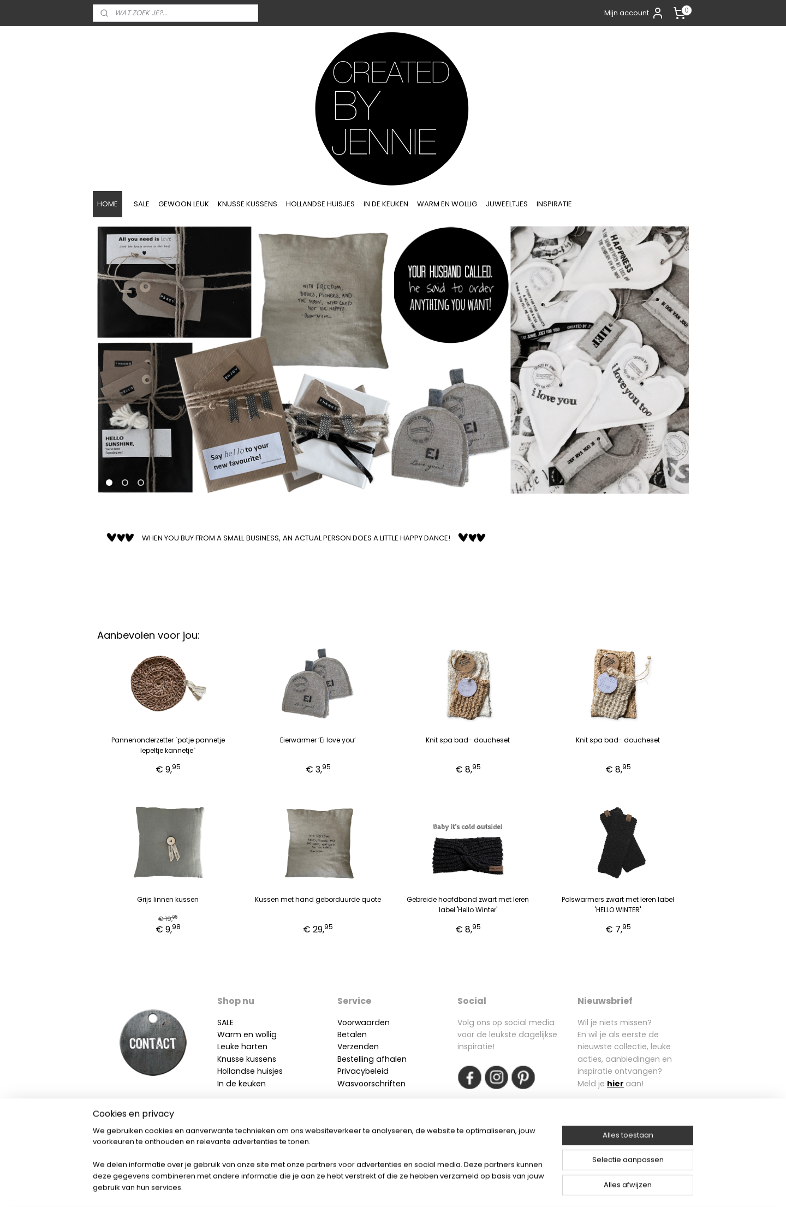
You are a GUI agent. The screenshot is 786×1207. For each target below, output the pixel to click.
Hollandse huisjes (250, 1071)
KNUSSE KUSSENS (247, 204)
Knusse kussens (246, 1059)
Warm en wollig (247, 1034)
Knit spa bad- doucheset (468, 740)
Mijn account (634, 13)
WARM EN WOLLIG (447, 204)
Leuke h (231, 1046)
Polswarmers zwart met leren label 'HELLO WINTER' (618, 904)
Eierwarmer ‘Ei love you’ (318, 740)
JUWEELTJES (507, 204)
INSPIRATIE (554, 204)
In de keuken (241, 1083)
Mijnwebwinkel (523, 1186)
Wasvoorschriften (371, 1083)
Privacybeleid (363, 1071)
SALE (142, 204)
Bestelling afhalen (372, 1059)
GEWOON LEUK (183, 204)
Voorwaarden (363, 1022)
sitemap (363, 1186)
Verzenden (358, 1046)
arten (256, 1046)
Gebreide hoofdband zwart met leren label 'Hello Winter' (468, 904)
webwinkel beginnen (426, 1186)
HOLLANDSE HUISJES (320, 204)
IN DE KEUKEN (386, 204)
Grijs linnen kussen (168, 899)
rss (385, 1186)
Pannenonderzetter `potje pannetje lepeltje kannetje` (168, 745)
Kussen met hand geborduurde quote (318, 899)
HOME (107, 204)
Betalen (352, 1034)
